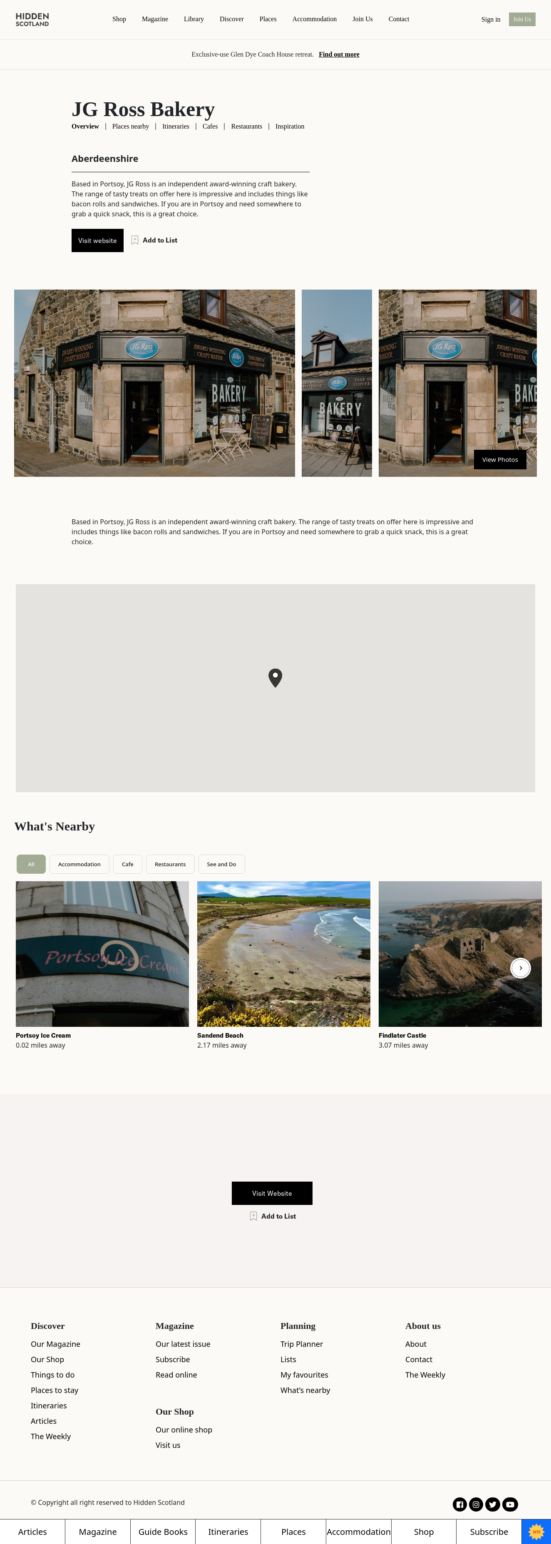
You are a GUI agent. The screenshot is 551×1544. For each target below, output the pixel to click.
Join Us (362, 18)
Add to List (153, 240)
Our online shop (184, 1430)
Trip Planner (301, 1344)
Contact (418, 1359)
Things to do (52, 1375)
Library (194, 18)
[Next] (520, 968)
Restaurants (246, 126)
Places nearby (130, 126)
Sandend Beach (220, 1035)
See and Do (221, 864)
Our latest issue (183, 1344)
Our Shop (47, 1359)
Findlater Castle (402, 1035)
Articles (44, 1421)
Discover (232, 18)
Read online (176, 1375)
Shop (119, 18)
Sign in (491, 19)
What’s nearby (305, 1390)
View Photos (500, 459)
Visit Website (272, 1193)
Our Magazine (55, 1344)
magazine (155, 18)
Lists (288, 1359)
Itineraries (175, 126)
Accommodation (315, 18)
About (416, 1344)
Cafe (128, 864)
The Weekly (51, 1436)
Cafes (210, 126)
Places (268, 18)
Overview (85, 126)
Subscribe (173, 1359)
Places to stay (54, 1390)
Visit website (97, 240)
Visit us (168, 1445)
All (31, 864)
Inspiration (290, 126)
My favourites (304, 1375)
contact (399, 18)
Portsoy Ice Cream (43, 1035)
